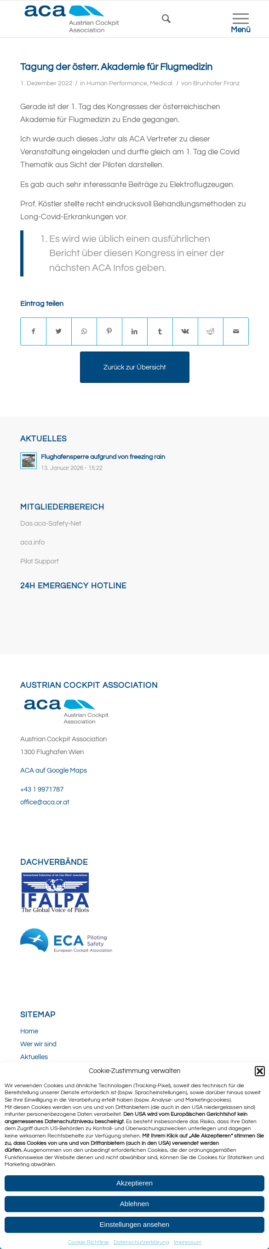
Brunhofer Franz (216, 83)
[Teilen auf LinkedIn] (134, 331)
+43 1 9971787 (41, 789)
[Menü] (236, 18)
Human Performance (116, 83)
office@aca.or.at (44, 802)
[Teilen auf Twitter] (58, 331)
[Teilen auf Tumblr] (160, 331)
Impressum (187, 1242)
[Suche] (171, 18)
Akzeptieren (134, 1183)
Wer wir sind (38, 1044)
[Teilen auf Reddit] (210, 331)
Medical (161, 83)
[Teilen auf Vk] (185, 331)
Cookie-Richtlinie (88, 1242)
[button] (259, 1071)
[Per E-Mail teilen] (235, 331)
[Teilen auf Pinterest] (109, 331)
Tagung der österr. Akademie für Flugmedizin (116, 67)
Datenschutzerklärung (141, 1242)
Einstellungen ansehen (135, 1224)
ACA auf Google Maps (53, 770)
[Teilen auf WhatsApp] (84, 331)
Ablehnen (134, 1204)
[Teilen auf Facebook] (33, 331)
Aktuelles (34, 1057)
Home (29, 1031)
